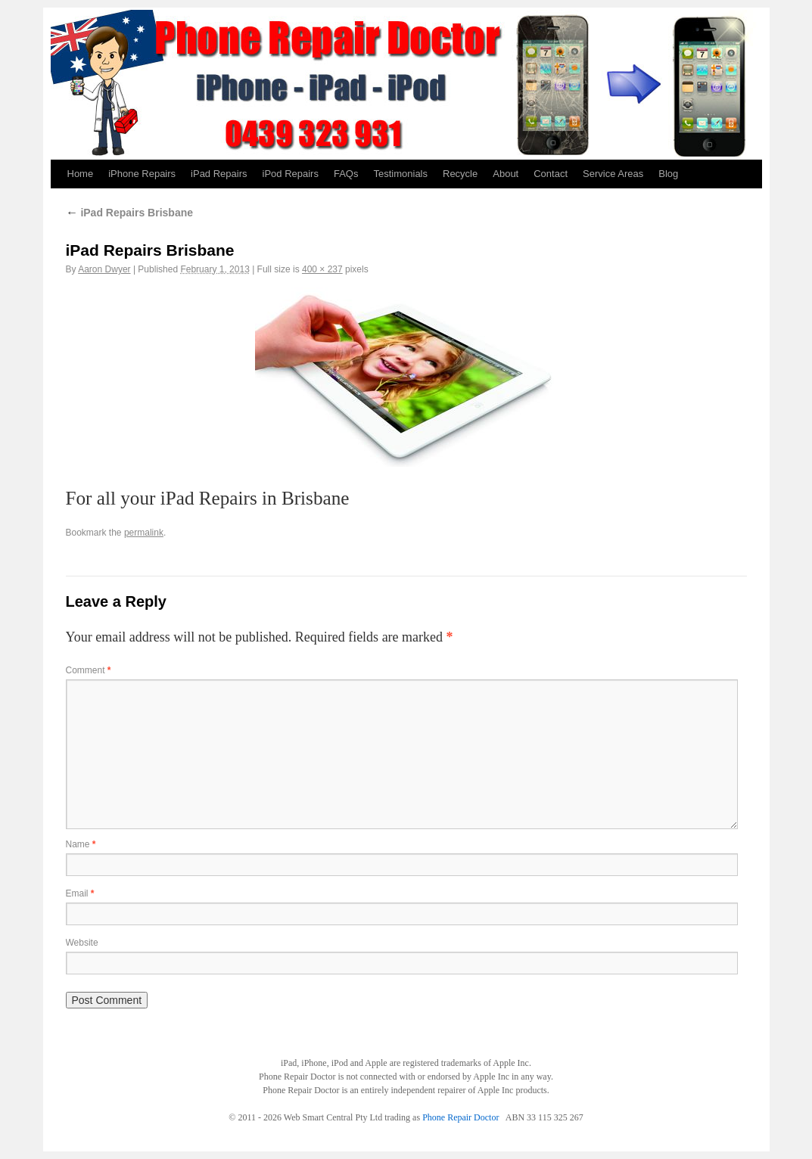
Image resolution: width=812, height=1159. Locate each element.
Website (82, 942)
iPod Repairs (291, 173)
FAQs (346, 173)
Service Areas (613, 173)
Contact (551, 173)
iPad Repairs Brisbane (130, 213)
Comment (88, 670)
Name (81, 844)
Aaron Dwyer (104, 269)
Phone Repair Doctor (460, 1117)
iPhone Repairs (142, 173)
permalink (143, 532)
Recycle (460, 173)
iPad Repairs (219, 173)
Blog (668, 173)
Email (80, 893)
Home (80, 173)
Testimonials (400, 173)
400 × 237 (322, 269)
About (505, 173)
